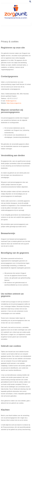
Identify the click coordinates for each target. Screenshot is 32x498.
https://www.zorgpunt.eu (14, 103)
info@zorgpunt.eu (11, 101)
